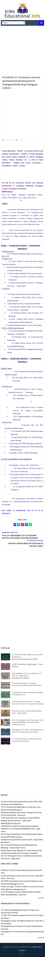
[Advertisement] (22, 49)
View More (41, 898)
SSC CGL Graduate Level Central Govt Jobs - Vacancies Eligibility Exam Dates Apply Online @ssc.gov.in (28, 722)
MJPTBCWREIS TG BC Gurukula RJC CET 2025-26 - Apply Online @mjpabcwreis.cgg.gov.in (27, 675)
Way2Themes (16, 947)
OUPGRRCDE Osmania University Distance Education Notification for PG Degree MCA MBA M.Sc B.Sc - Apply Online (20, 829)
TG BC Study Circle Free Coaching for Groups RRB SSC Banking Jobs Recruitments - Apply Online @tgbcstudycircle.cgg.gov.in (20, 820)
